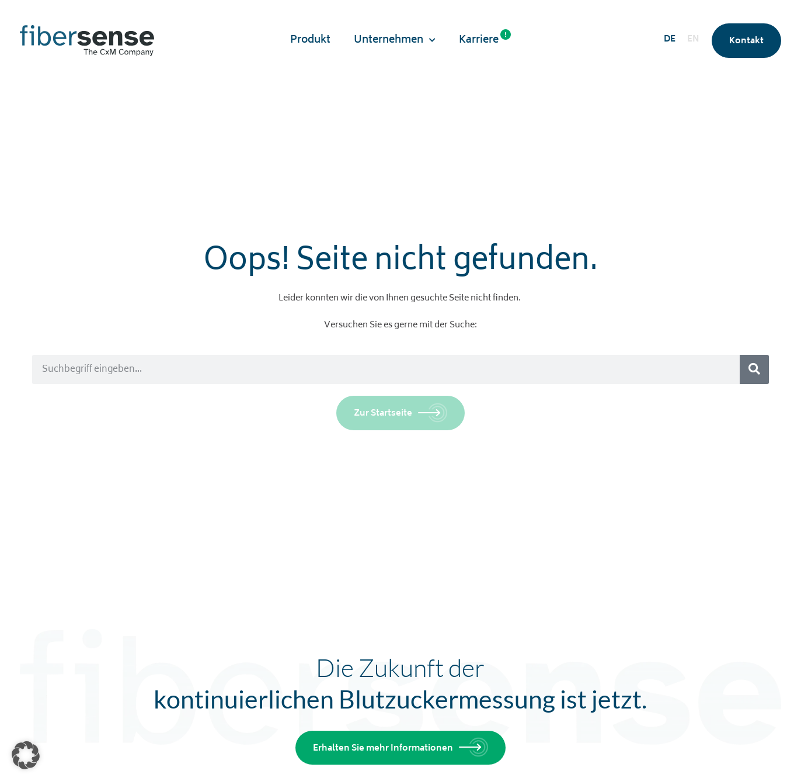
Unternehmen (395, 40)
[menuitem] (669, 41)
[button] (25, 755)
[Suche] (754, 369)
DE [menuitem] (669, 39)
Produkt (310, 40)
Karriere (485, 39)
